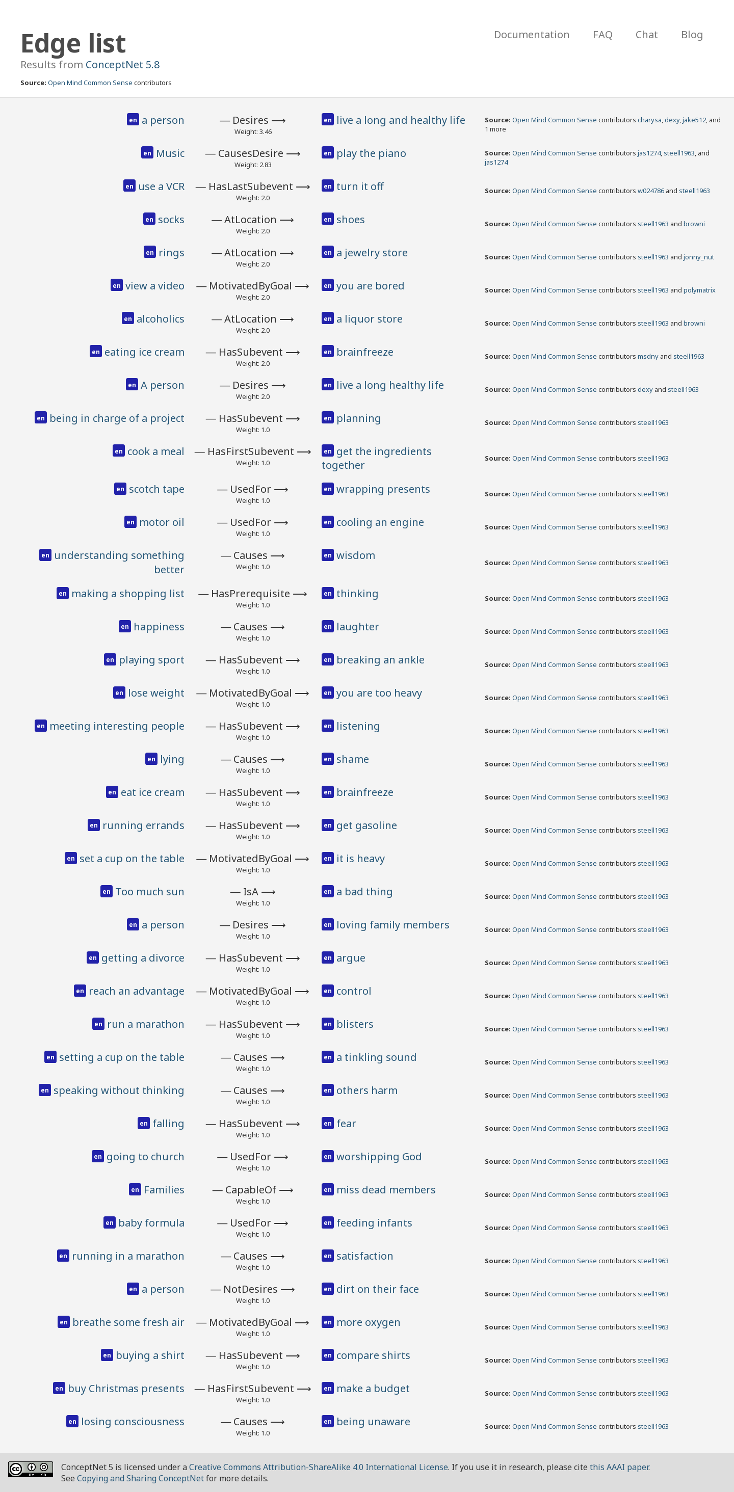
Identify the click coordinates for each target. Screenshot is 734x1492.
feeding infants (374, 1223)
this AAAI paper (619, 1467)
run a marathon (146, 1024)
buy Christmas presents (126, 1388)
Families (164, 1189)
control (354, 991)
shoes (350, 219)
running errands (143, 825)
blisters (355, 1024)
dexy (672, 119)
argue (350, 958)
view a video (155, 285)
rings (172, 252)
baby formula (151, 1223)
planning (358, 418)
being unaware (373, 1421)
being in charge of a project (117, 418)
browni (694, 223)
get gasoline (366, 825)
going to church (146, 1156)
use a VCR (161, 186)
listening (358, 726)
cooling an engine (380, 522)
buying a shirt (150, 1355)
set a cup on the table (132, 858)
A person (163, 385)
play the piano (371, 153)
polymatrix (700, 290)
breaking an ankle (380, 660)
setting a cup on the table (122, 1057)
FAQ (603, 34)
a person (163, 120)
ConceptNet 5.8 (123, 64)
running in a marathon (128, 1256)
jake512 (694, 119)
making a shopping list (128, 593)
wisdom (355, 555)
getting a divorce (143, 958)
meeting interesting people (117, 726)
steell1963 (679, 152)
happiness (159, 626)
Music (170, 153)
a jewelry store (372, 252)
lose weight (156, 693)
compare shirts (373, 1355)
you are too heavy (379, 693)
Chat (647, 34)
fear (346, 1123)
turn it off (360, 186)
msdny (648, 356)
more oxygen (368, 1322)
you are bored (370, 285)
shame (352, 759)
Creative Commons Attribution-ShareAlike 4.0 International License (318, 1467)
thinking (357, 593)
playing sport (152, 660)
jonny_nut (699, 256)
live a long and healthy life (400, 120)
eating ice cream (144, 352)
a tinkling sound (376, 1057)
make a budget (373, 1388)
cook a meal (156, 451)
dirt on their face (377, 1289)
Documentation (532, 34)
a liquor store (369, 319)
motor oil (162, 522)
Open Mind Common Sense (90, 82)
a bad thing (364, 891)
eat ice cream (153, 792)
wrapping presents (383, 489)
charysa (650, 119)
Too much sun (150, 891)
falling (168, 1123)
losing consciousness (133, 1421)
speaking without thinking (119, 1090)
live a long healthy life (390, 385)
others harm (367, 1090)
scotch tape (157, 489)
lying (172, 759)
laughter (357, 626)
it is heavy (360, 858)
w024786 (651, 190)
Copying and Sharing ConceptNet (140, 1478)
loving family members (393, 924)
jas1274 (649, 152)
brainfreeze (365, 352)
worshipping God (379, 1156)
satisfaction (365, 1256)
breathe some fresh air (128, 1322)
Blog (692, 34)
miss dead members (386, 1189)
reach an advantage (137, 991)
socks (171, 219)
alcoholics (161, 319)
